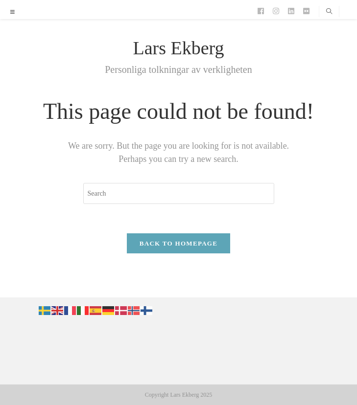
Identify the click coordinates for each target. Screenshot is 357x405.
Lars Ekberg (178, 48)
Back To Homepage (178, 243)
